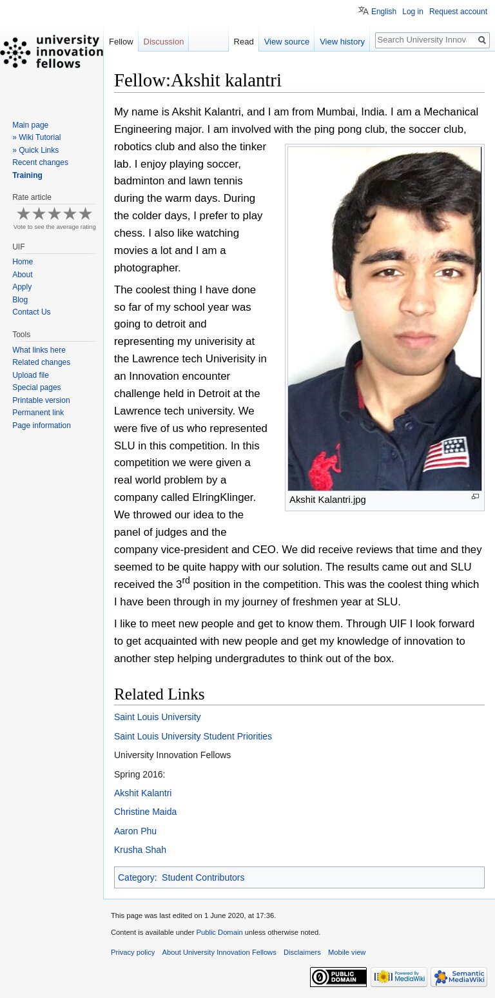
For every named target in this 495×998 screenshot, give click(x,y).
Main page (30, 125)
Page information (41, 425)
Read (244, 41)
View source (287, 41)
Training (27, 175)
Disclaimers (302, 952)
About (22, 274)
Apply (22, 286)
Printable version (41, 400)
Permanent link (38, 412)
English (383, 11)
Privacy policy (133, 952)
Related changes (41, 362)
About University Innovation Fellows (219, 952)
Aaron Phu (135, 831)
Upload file (30, 375)
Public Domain (219, 932)
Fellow (121, 41)
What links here (39, 350)
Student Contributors (203, 877)
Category (136, 877)
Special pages (36, 387)
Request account (458, 11)
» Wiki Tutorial (36, 137)
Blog (20, 299)
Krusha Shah (140, 850)
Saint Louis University (157, 717)
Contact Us (31, 312)
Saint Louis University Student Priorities (193, 736)
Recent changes (40, 162)
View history (342, 41)
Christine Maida (145, 812)
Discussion (164, 41)
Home (22, 261)
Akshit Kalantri (142, 793)
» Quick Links (35, 150)
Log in (412, 11)
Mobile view (346, 952)
